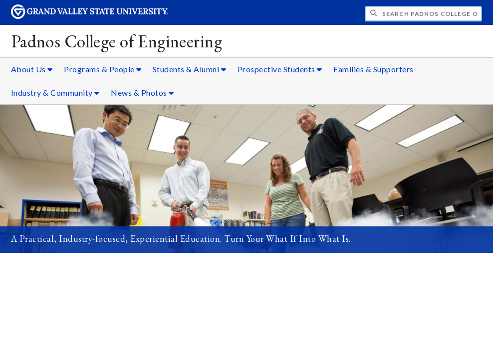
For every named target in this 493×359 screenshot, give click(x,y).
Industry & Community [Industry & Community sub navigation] (55, 92)
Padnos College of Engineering (116, 41)
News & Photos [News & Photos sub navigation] (142, 92)
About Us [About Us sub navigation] (32, 69)
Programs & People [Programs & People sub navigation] (103, 69)
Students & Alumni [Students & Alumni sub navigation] (190, 69)
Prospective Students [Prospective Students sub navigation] (280, 69)
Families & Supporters (373, 69)
